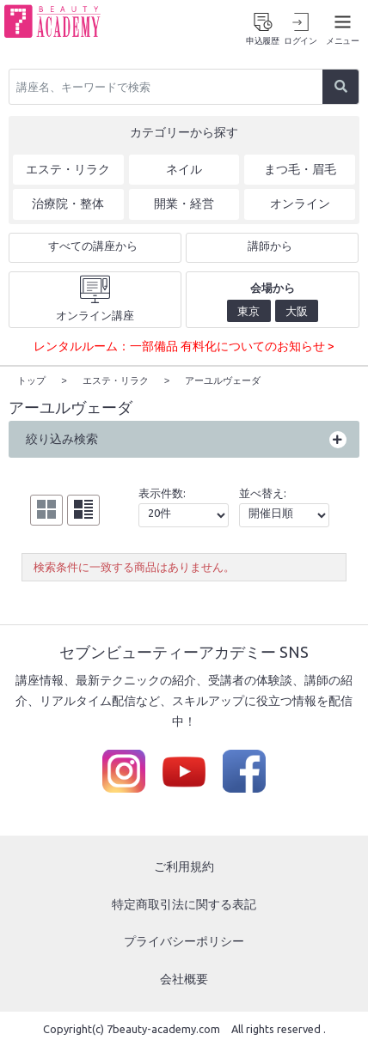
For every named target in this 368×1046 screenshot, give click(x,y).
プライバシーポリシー (184, 940)
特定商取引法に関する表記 (184, 903)
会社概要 (184, 978)
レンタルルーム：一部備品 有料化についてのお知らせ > (184, 346)
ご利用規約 (184, 866)
